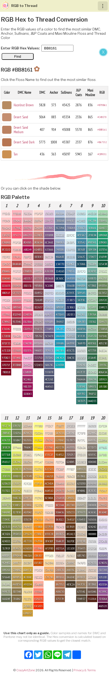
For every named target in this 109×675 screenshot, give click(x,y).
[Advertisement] (54, 104)
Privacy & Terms (84, 670)
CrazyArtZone (25, 670)
